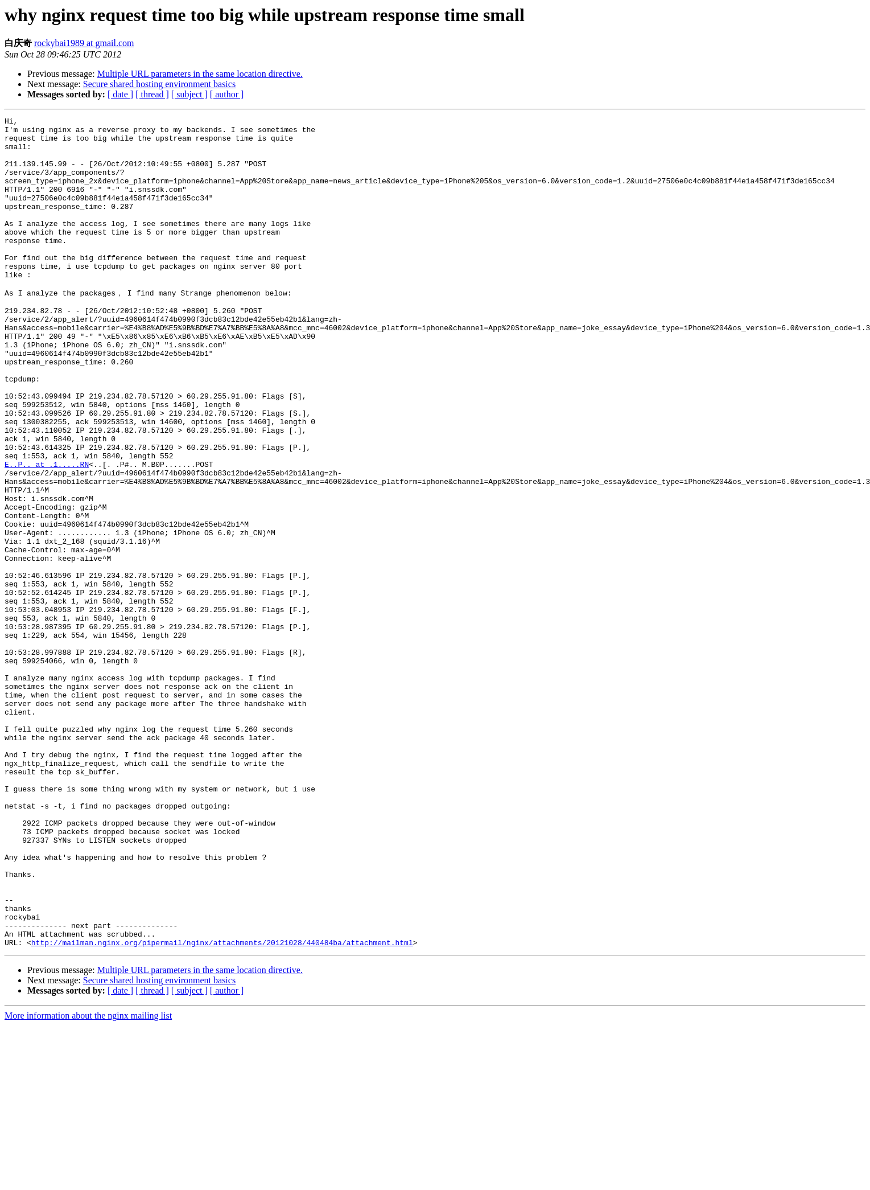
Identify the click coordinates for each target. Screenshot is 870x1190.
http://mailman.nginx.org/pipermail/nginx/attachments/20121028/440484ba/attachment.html (222, 1107)
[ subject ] (189, 94)
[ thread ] (152, 94)
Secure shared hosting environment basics (159, 84)
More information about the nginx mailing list (88, 1180)
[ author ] (227, 94)
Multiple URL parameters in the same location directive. (200, 74)
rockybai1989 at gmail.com (84, 43)
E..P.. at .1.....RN (47, 533)
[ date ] (120, 94)
